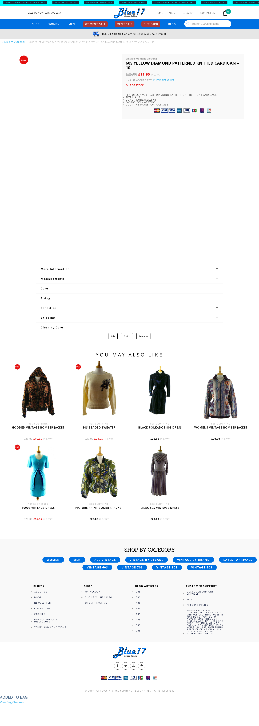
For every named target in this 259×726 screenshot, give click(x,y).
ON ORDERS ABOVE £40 (106, 3)
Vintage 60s (97, 567)
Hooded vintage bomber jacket (38, 427)
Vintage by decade (147, 560)
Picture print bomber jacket (99, 508)
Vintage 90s (201, 567)
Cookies (39, 614)
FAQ (189, 599)
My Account (93, 591)
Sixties (127, 336)
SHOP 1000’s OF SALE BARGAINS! (32, 3)
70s (138, 619)
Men (72, 24)
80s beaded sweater (99, 427)
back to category (13, 42)
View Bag (6, 702)
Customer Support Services (200, 592)
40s (138, 602)
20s (138, 591)
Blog (172, 24)
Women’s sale (95, 24)
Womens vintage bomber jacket (221, 427)
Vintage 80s (167, 567)
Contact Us (207, 12)
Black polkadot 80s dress (160, 427)
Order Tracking (96, 602)
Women (54, 24)
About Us (40, 591)
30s (138, 597)
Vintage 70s (132, 567)
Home (159, 12)
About (173, 12)
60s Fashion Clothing (77, 42)
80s (138, 625)
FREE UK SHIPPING (72, 3)
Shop (35, 24)
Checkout (18, 702)
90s (138, 630)
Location (188, 12)
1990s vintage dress (38, 508)
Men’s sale (125, 24)
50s (138, 608)
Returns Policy (197, 604)
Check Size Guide (163, 80)
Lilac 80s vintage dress (160, 508)
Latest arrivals (237, 560)
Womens (143, 336)
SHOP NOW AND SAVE (140, 3)
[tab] (129, 269)
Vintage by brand (193, 560)
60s (113, 336)
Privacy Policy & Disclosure (46, 620)
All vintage (105, 560)
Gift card (151, 24)
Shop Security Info (98, 597)
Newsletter (42, 602)
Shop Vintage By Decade (49, 42)
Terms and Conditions (50, 627)
